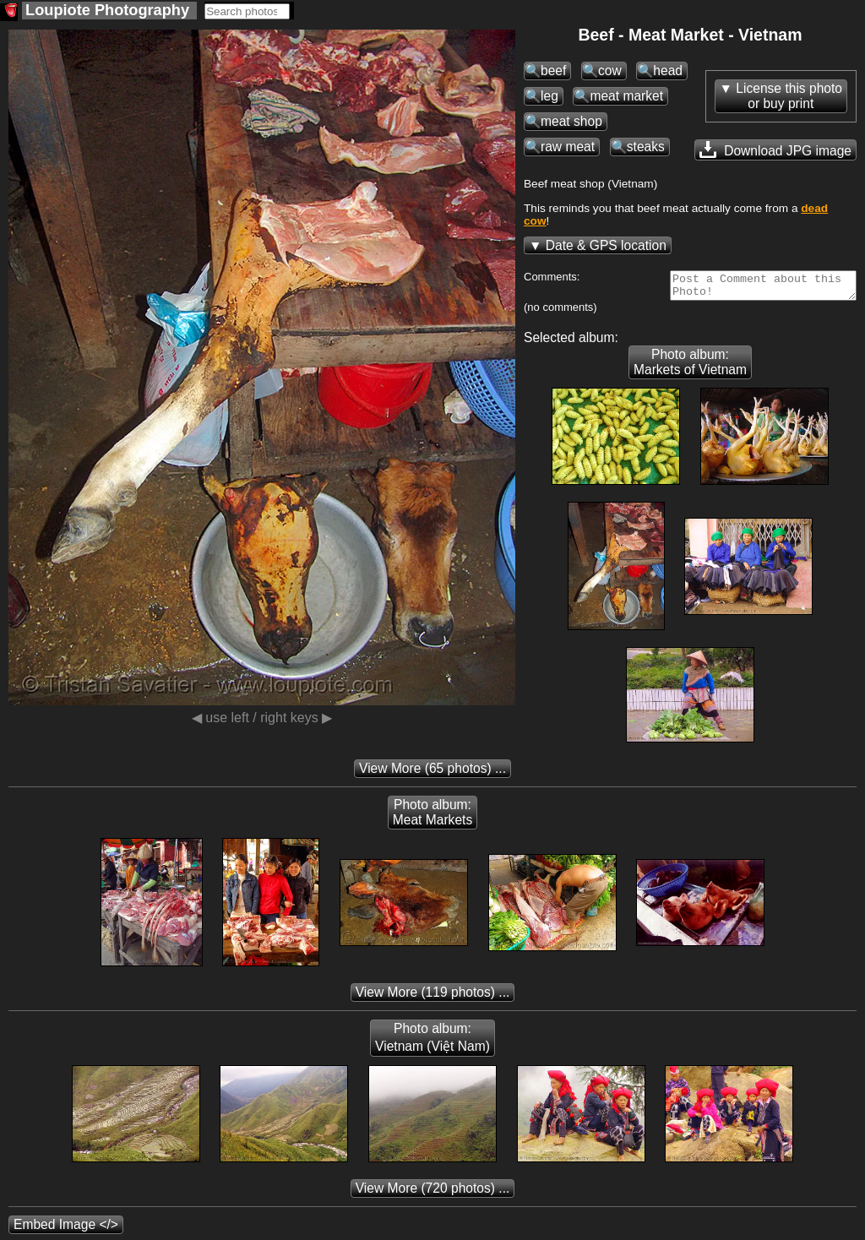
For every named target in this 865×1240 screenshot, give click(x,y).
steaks (646, 146)
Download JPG (775, 149)
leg (549, 96)
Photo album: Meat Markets (432, 817)
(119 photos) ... (433, 997)
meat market (626, 96)
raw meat (568, 146)
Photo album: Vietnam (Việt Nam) (432, 1042)
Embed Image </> (66, 1229)
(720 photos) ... (433, 1193)
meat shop (571, 121)
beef (553, 70)
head (668, 70)
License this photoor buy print (789, 96)
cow (610, 70)
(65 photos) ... (432, 773)
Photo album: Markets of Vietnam (690, 367)
